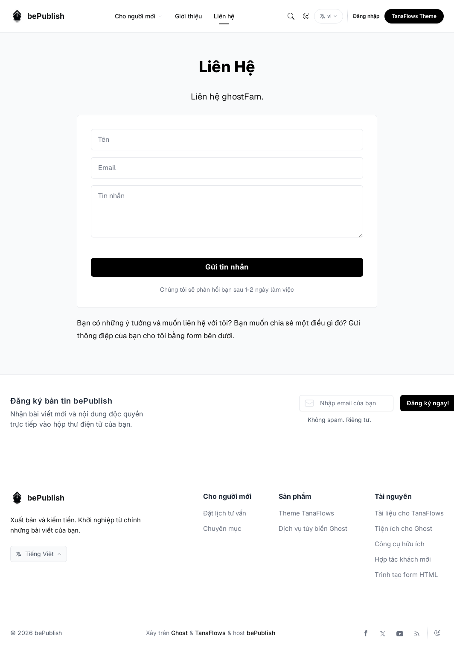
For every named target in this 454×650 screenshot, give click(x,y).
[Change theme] (306, 16)
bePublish (261, 632)
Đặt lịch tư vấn (224, 513)
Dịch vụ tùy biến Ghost (313, 528)
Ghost (179, 632)
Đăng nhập (366, 16)
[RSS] (417, 633)
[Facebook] (366, 633)
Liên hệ (224, 16)
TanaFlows (210, 632)
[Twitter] (383, 633)
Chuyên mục (222, 528)
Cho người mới (139, 16)
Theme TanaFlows (306, 513)
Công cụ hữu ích (400, 544)
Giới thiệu (188, 16)
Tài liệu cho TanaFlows (409, 513)
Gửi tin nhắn (227, 267)
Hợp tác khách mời (403, 559)
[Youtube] (400, 633)
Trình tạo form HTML (406, 575)
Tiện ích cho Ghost (403, 528)
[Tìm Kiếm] (291, 16)
